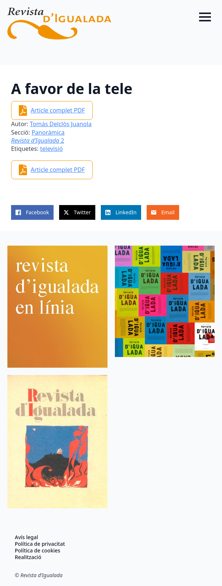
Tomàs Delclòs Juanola (61, 124)
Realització (28, 557)
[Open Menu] (205, 17)
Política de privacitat (40, 544)
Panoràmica (47, 132)
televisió (51, 149)
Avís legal (26, 537)
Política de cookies (37, 550)
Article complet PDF (58, 110)
